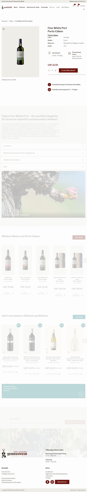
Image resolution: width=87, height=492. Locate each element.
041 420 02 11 (81, 1)
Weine (16, 7)
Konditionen (49, 472)
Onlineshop (49, 476)
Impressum (73, 490)
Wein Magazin (65, 7)
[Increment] (56, 70)
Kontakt (48, 478)
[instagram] (52, 482)
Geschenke (44, 7)
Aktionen (22, 7)
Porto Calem (53, 35)
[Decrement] (49, 70)
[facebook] (47, 482)
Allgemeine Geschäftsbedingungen (57, 474)
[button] (85, 258)
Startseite (5, 21)
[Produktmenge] (52, 70)
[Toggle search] (83, 9)
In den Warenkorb (68, 70)
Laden (58, 7)
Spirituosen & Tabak (33, 7)
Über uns (52, 7)
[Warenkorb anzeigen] (78, 6)
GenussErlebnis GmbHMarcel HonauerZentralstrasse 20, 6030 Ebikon (11, 480)
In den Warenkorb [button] (7, 291)
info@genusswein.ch (8, 474)
